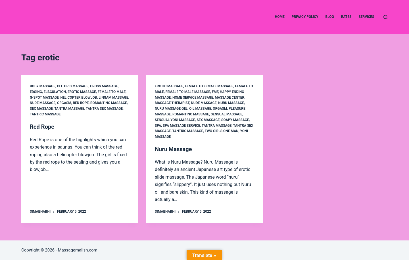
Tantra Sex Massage (104, 109)
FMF (215, 92)
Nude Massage (42, 103)
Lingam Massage (113, 98)
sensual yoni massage (175, 120)
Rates (346, 17)
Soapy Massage (235, 120)
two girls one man (222, 131)
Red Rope (81, 103)
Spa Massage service (181, 126)
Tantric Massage (45, 114)
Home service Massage (192, 98)
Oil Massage (200, 109)
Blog (329, 17)
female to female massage (209, 86)
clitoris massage (73, 86)
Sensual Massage (226, 114)
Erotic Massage (82, 92)
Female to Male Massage (188, 92)
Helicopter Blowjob (78, 98)
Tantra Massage (69, 109)
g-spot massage (44, 98)
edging (36, 92)
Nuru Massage (231, 103)
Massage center (229, 98)
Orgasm (64, 103)
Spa (158, 126)
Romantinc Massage (108, 103)
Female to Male (112, 92)
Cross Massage (104, 86)
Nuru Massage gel (171, 109)
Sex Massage (41, 109)
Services (366, 17)
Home (280, 17)
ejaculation (55, 92)
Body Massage (42, 86)
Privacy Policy (305, 17)
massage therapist (172, 103)
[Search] (385, 17)
